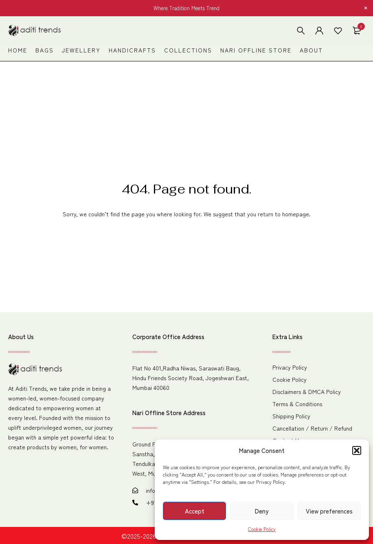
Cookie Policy (262, 528)
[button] (357, 450)
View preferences (329, 511)
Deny (261, 511)
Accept (194, 511)
